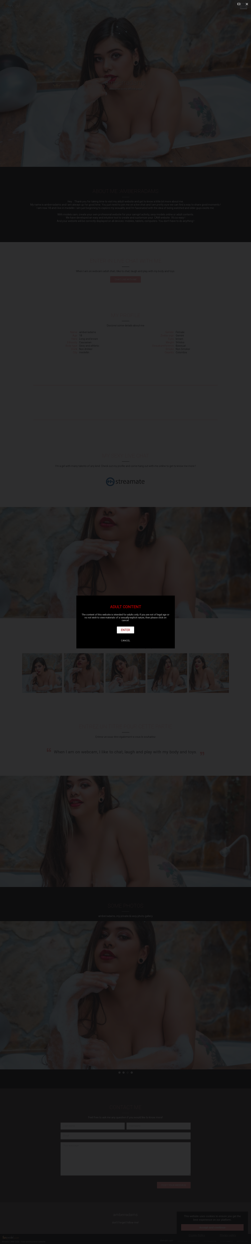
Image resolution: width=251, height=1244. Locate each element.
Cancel (125, 640)
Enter (125, 630)
